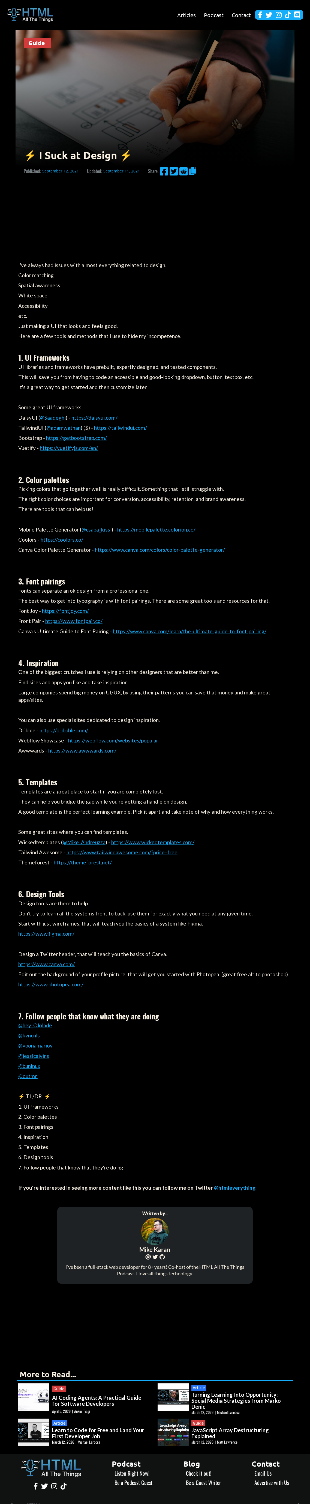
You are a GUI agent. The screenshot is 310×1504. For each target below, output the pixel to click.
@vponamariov (35, 1045)
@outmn (28, 1076)
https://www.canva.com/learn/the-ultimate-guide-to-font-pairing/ (189, 631)
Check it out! (198, 1473)
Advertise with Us (271, 1482)
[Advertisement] (155, 219)
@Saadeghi (53, 417)
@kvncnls (29, 1035)
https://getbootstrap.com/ (76, 438)
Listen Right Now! (132, 1473)
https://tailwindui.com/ (120, 428)
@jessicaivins (33, 1056)
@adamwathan (63, 428)
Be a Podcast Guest (133, 1482)
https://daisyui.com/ (94, 417)
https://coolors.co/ (62, 539)
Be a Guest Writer (203, 1482)
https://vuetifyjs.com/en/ (69, 448)
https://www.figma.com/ (46, 933)
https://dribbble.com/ (64, 730)
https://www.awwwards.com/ (82, 750)
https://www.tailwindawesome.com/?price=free (122, 852)
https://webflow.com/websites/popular (113, 740)
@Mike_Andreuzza (84, 842)
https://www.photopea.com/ (50, 984)
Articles (186, 15)
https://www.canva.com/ (46, 964)
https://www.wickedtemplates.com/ (152, 842)
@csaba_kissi (97, 529)
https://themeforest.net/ (83, 862)
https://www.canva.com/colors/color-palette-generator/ (160, 550)
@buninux (29, 1066)
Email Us (263, 1473)
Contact (241, 15)
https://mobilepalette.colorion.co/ (156, 529)
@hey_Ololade (35, 1025)
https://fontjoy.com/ (65, 611)
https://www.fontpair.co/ (74, 621)
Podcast (214, 15)
